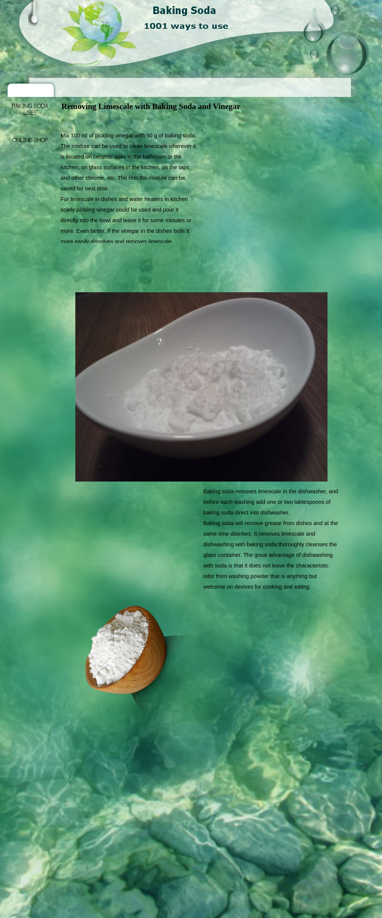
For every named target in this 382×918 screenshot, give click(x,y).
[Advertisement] (198, 120)
